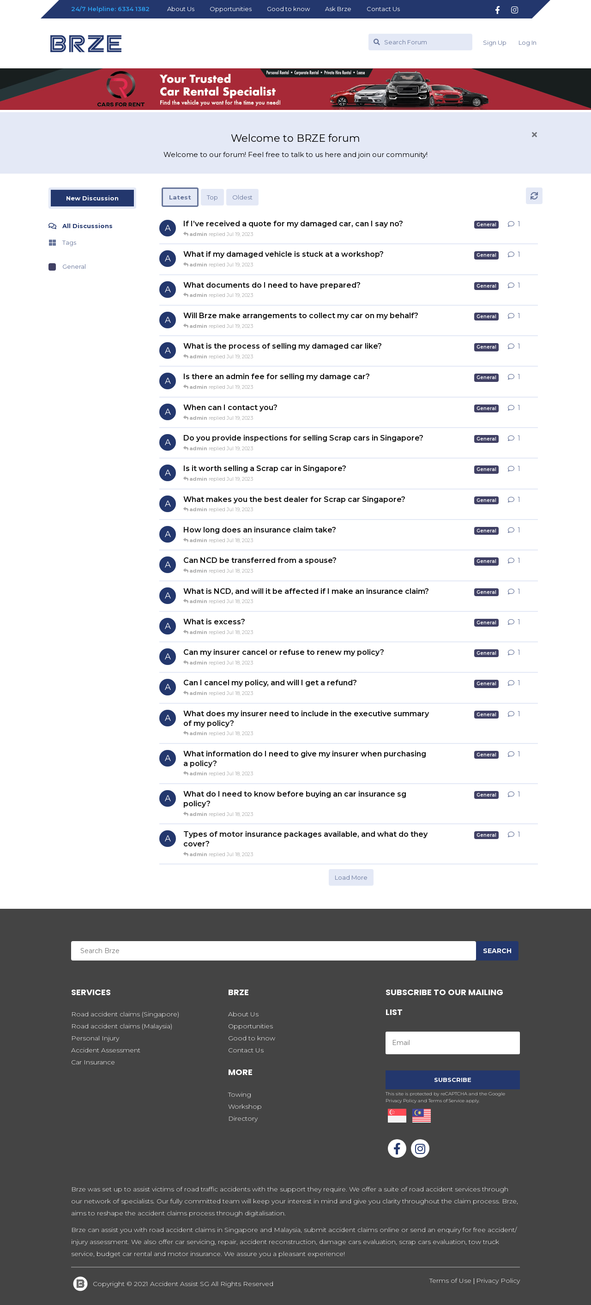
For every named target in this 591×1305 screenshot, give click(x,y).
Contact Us (383, 8)
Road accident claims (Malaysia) (121, 1026)
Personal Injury (95, 1038)
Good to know (288, 8)
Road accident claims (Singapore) (125, 1014)
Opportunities (231, 8)
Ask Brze (338, 8)
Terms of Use (451, 1280)
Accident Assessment (105, 1050)
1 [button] (519, 224)
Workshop (245, 1106)
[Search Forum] (420, 42)
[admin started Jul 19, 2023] (167, 228)
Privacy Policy (498, 1280)
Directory (243, 1118)
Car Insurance (93, 1062)
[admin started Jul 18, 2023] (167, 534)
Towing (239, 1094)
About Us (180, 8)
